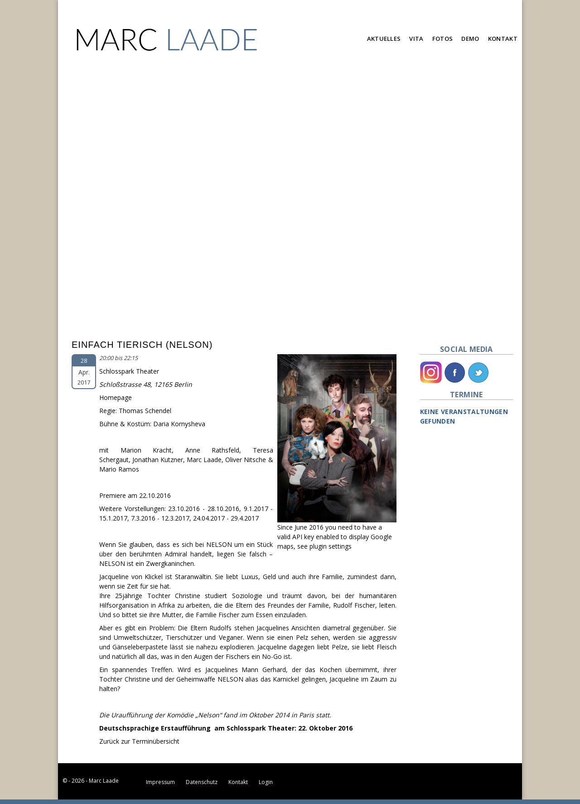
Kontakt (502, 38)
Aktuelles (384, 38)
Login (266, 782)
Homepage (115, 397)
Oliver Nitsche (245, 459)
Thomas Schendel (145, 410)
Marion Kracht (146, 450)
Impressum (160, 782)
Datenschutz (202, 782)
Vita (416, 38)
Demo (470, 38)
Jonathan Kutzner (157, 459)
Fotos (442, 38)
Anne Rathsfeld (212, 450)
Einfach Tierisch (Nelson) (142, 345)
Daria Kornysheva (179, 423)
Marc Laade (204, 459)
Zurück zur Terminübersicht (139, 741)
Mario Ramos (119, 469)
